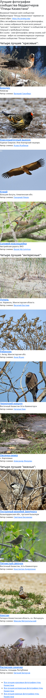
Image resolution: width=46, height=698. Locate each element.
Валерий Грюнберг (22, 93)
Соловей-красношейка (13, 243)
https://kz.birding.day (21, 18)
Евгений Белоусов (22, 673)
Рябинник (6, 351)
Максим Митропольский (25, 621)
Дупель (4, 299)
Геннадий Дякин (21, 197)
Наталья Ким (20, 409)
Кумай (3, 191)
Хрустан (4, 615)
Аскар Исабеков (21, 145)
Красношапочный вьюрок (15, 139)
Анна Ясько (19, 357)
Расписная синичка (11, 667)
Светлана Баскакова (23, 517)
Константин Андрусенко (25, 569)
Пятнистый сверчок (11, 563)
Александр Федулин (23, 461)
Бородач (5, 87)
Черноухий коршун (11, 403)
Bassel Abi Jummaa (22, 249)
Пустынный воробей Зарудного (18, 511)
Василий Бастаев (21, 305)
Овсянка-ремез (9, 455)
